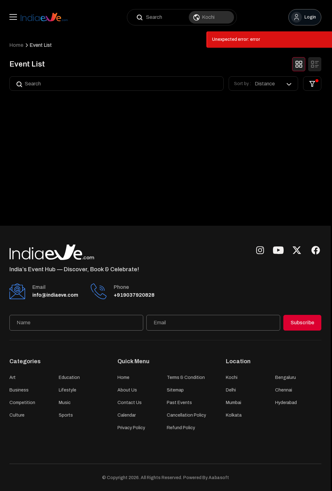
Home (16, 45)
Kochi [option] (208, 17)
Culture (16, 415)
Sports (66, 415)
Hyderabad (286, 402)
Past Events (179, 402)
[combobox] (215, 17)
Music (65, 402)
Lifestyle (67, 390)
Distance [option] (265, 83)
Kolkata (234, 415)
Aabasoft (219, 477)
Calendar (126, 415)
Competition (22, 402)
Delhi (231, 390)
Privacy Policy (131, 427)
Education (69, 377)
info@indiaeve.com (55, 295)
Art (12, 377)
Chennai (283, 390)
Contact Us (129, 402)
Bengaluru (285, 377)
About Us (127, 390)
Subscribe (302, 322)
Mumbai (233, 402)
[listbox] (274, 83)
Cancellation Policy (186, 415)
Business (19, 390)
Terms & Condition (186, 377)
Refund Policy (181, 427)
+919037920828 (134, 295)
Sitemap (175, 390)
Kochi (231, 377)
